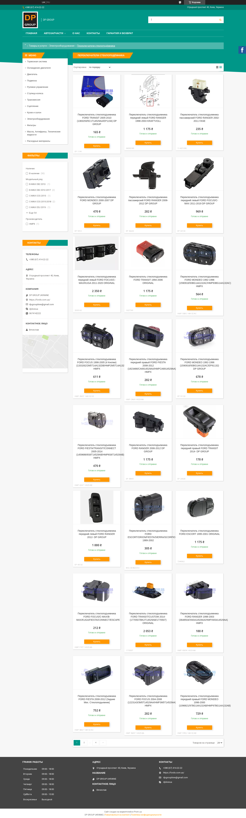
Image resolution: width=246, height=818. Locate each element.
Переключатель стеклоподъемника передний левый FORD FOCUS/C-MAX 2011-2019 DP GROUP (199, 200)
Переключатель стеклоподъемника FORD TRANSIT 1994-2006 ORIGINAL (148, 279)
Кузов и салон (34, 112)
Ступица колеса (35, 93)
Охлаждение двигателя (39, 68)
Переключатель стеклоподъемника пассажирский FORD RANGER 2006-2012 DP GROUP (148, 200)
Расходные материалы (38, 141)
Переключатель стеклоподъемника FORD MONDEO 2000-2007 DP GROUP (97, 200)
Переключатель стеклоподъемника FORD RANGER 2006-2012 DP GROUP (148, 448)
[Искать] (220, 19)
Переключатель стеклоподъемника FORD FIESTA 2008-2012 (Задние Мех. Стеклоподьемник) (97, 699)
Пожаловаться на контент (117, 815)
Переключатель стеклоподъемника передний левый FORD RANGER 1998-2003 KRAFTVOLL (148, 117)
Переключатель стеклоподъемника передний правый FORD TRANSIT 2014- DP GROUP (199, 448)
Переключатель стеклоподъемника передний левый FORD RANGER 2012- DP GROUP (97, 534)
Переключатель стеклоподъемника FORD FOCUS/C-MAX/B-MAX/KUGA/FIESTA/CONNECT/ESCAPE (98, 616)
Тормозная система (37, 61)
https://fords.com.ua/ (39, 299)
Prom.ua (138, 812)
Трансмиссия (33, 99)
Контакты (93, 33)
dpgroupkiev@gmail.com (41, 304)
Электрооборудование (62, 45)
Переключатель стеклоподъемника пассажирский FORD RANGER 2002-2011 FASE (200, 117)
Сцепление (32, 106)
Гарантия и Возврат (119, 33)
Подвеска (32, 80)
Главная (31, 33)
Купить (96, 146)
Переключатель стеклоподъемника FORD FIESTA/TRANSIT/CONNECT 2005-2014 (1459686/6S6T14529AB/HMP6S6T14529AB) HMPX (100, 451)
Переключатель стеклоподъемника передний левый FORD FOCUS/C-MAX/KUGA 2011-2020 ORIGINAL (97, 279)
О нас (76, 33)
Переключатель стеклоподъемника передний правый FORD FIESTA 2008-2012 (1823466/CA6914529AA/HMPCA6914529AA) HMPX (152, 365)
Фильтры (31, 125)
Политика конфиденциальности (146, 815)
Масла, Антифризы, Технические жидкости (44, 133)
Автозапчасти (53, 33)
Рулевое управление (37, 87)
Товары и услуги (38, 45)
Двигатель (32, 74)
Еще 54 (33, 213)
